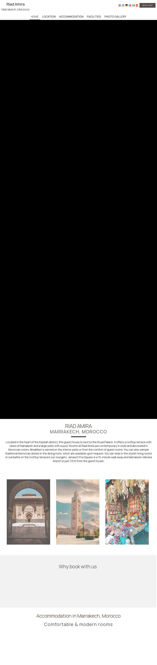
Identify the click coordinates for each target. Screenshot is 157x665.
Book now (147, 5)
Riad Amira (15, 6)
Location (49, 16)
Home (35, 16)
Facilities (94, 16)
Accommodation (71, 16)
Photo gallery (115, 16)
